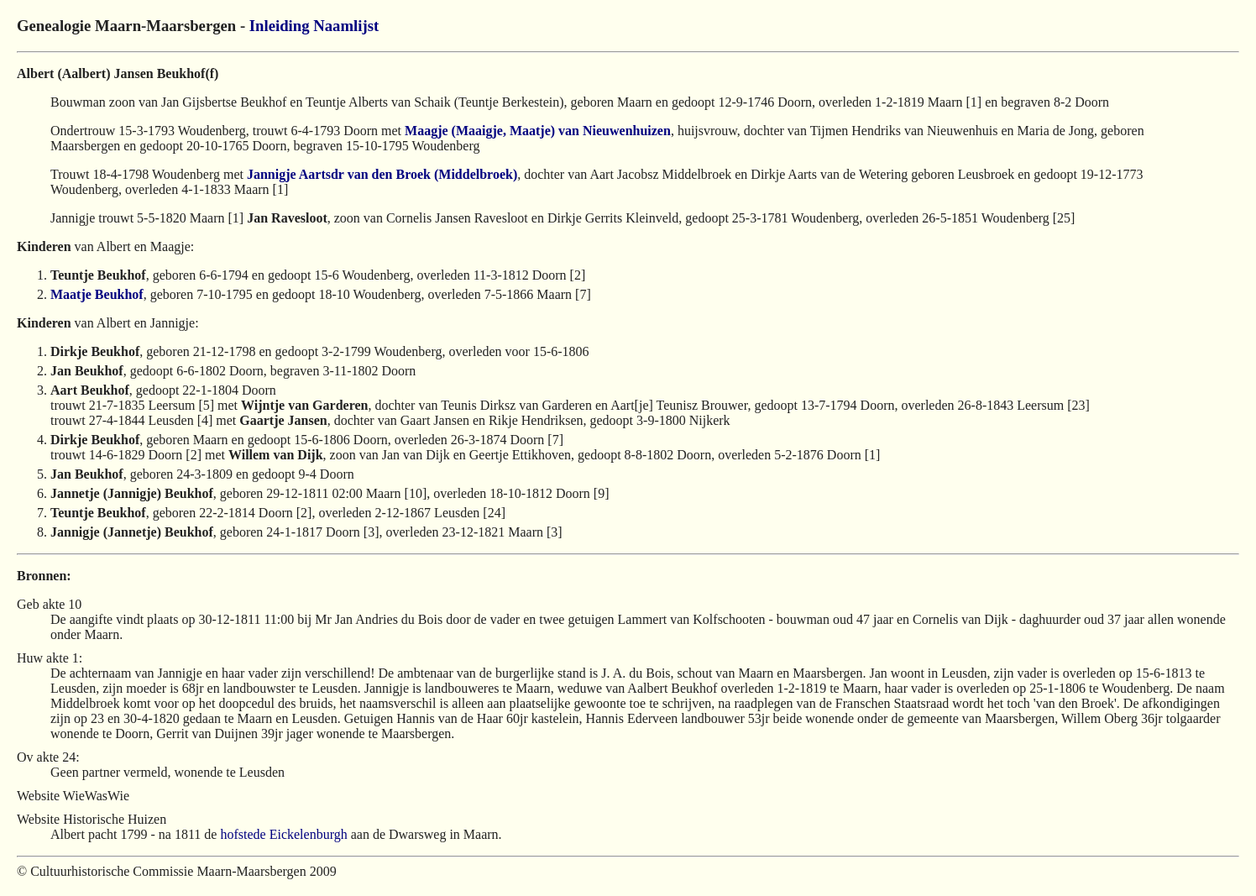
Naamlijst (346, 25)
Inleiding (279, 25)
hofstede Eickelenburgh (283, 834)
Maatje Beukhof (97, 294)
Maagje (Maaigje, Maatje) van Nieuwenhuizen (538, 130)
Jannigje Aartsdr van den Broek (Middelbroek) (382, 174)
